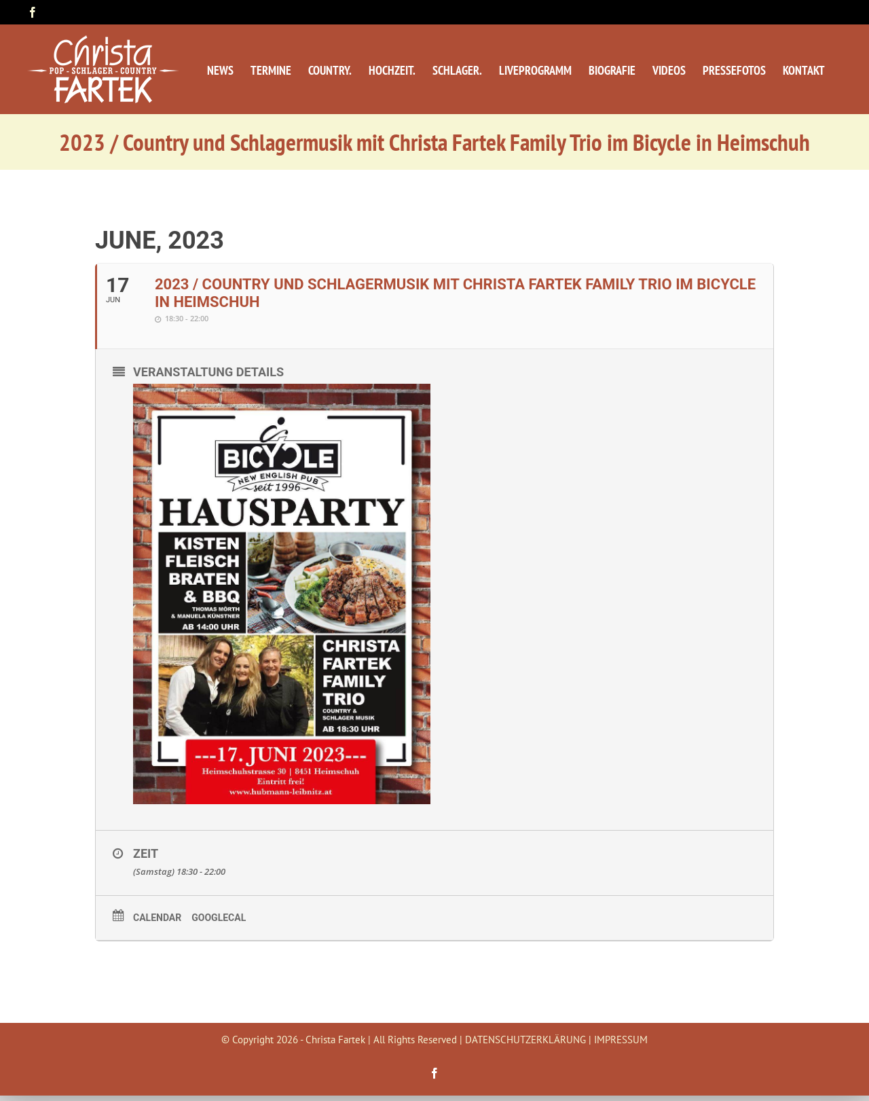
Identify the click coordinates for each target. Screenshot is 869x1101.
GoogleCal (218, 917)
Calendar (157, 917)
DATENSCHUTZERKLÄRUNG (525, 1039)
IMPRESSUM (621, 1039)
